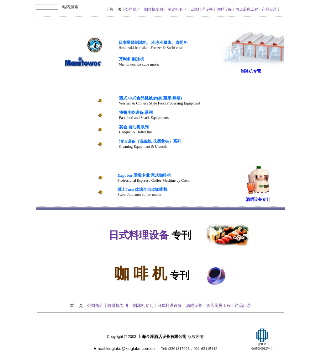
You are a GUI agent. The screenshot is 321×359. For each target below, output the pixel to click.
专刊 (266, 199)
